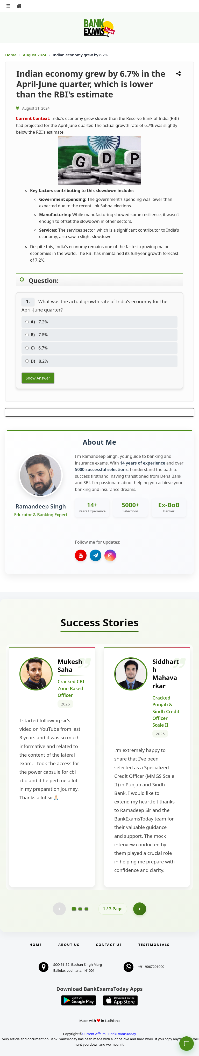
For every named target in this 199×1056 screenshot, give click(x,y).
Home (11, 54)
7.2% (36, 322)
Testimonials (153, 944)
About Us (69, 944)
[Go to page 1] (74, 909)
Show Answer (38, 378)
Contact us (109, 944)
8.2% (36, 361)
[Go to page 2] (80, 908)
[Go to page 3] (86, 908)
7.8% (36, 335)
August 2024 (35, 54)
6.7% (36, 348)
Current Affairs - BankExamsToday (109, 1033)
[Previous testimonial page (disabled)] (59, 908)
